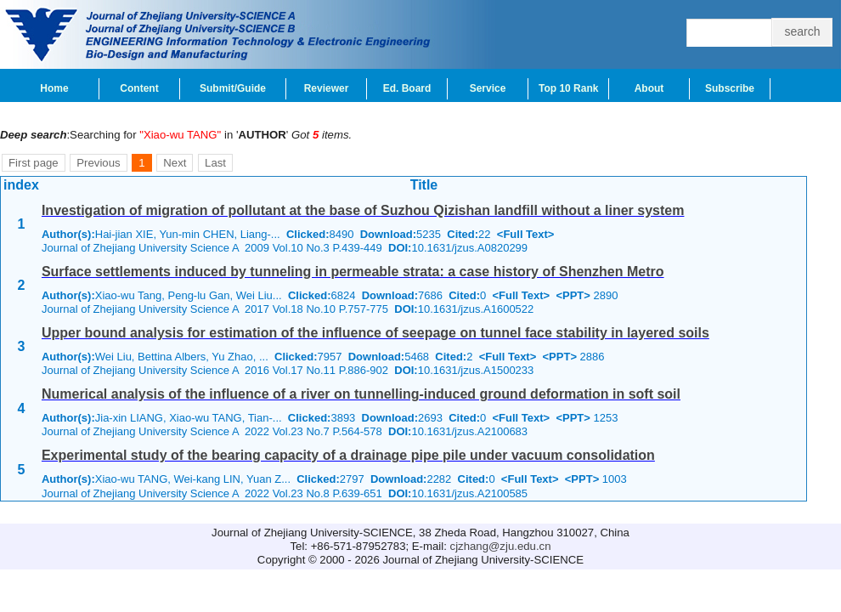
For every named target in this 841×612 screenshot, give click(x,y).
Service (488, 88)
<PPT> (573, 295)
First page (33, 162)
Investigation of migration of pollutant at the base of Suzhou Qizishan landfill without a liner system (363, 210)
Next (174, 162)
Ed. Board (407, 88)
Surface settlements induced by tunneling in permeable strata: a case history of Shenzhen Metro (353, 271)
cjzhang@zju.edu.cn (500, 546)
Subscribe (729, 88)
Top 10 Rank (568, 88)
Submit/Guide (233, 88)
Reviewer (326, 88)
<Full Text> (526, 234)
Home (54, 88)
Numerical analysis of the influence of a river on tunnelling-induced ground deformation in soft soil (361, 394)
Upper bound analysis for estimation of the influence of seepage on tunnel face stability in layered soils (375, 333)
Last (215, 162)
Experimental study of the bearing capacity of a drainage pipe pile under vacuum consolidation (348, 455)
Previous (98, 162)
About (649, 88)
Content (139, 88)
